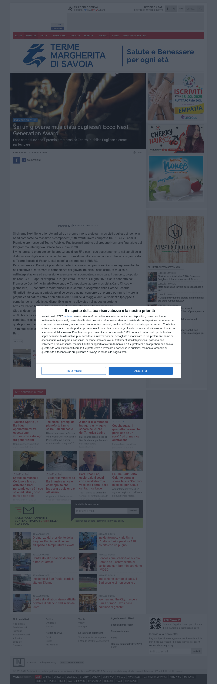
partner (68, 316)
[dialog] (108, 342)
